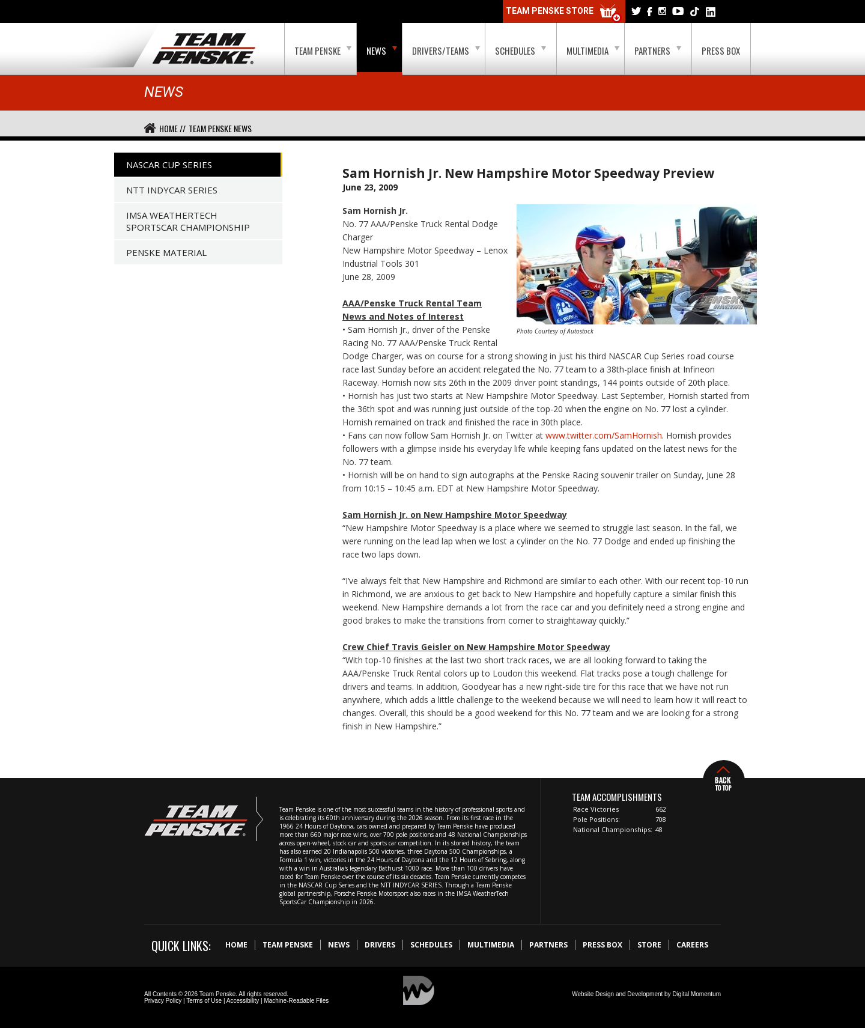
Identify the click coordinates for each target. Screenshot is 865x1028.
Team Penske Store (564, 13)
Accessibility (242, 1000)
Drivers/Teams (446, 50)
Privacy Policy (162, 1000)
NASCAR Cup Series (169, 165)
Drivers (380, 945)
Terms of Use (204, 1000)
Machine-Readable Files (296, 1000)
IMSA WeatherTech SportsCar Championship (188, 221)
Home (236, 945)
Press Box (721, 50)
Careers (692, 945)
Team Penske (322, 50)
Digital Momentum (696, 994)
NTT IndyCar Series (171, 190)
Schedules (520, 50)
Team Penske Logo (204, 49)
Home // (172, 128)
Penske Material (166, 252)
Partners (657, 50)
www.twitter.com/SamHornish (603, 435)
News (381, 50)
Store (649, 945)
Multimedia (592, 50)
